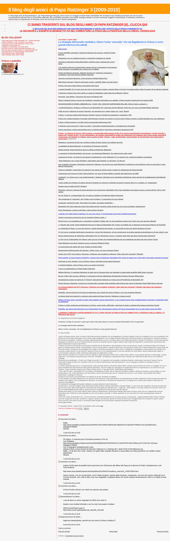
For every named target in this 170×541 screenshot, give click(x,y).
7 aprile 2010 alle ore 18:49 (71, 483)
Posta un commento (64, 528)
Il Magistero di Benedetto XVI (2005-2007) (15, 47)
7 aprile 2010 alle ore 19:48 (71, 514)
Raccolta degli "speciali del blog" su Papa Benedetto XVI (19, 50)
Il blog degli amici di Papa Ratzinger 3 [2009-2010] (64, 10)
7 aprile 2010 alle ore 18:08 (71, 432)
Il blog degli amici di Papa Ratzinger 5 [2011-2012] (18, 43)
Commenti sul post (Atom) (74, 536)
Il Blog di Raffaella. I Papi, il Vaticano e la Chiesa (17, 42)
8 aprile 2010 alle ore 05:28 (71, 524)
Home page (113, 531)
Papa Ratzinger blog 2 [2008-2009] (13, 53)
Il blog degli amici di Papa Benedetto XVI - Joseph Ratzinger (21, 40)
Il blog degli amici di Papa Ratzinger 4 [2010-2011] (18, 51)
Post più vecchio (162, 531)
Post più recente (64, 531)
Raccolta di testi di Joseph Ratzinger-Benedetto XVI (18, 48)
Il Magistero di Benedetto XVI (11, 45)
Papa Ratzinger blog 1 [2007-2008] (13, 55)
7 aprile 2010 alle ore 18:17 (71, 458)
